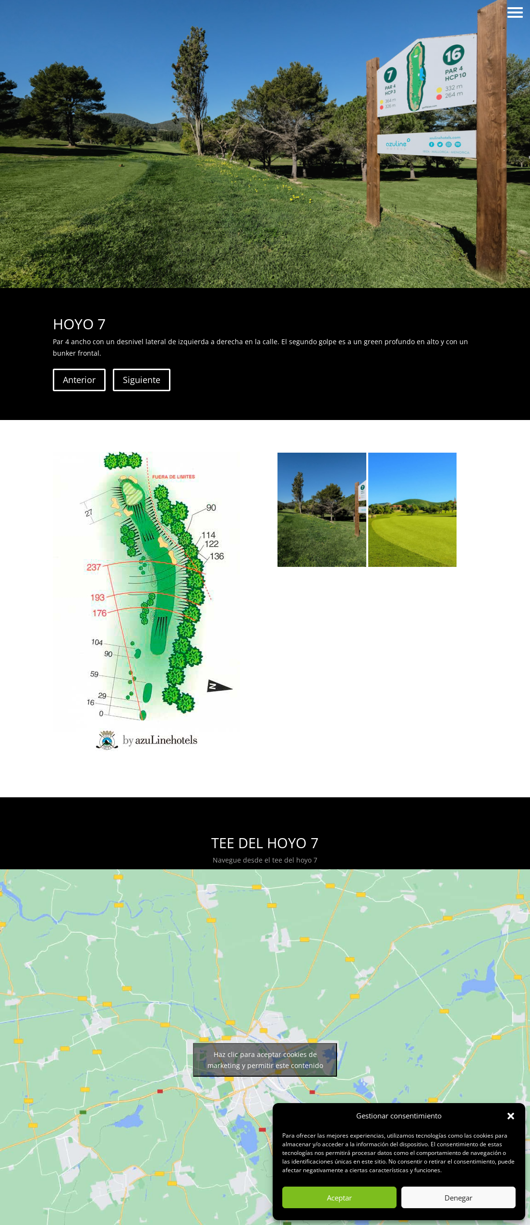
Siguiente (141, 379)
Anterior (79, 379)
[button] (511, 1116)
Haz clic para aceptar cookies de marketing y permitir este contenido (265, 1060)
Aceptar (339, 1197)
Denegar (458, 1197)
